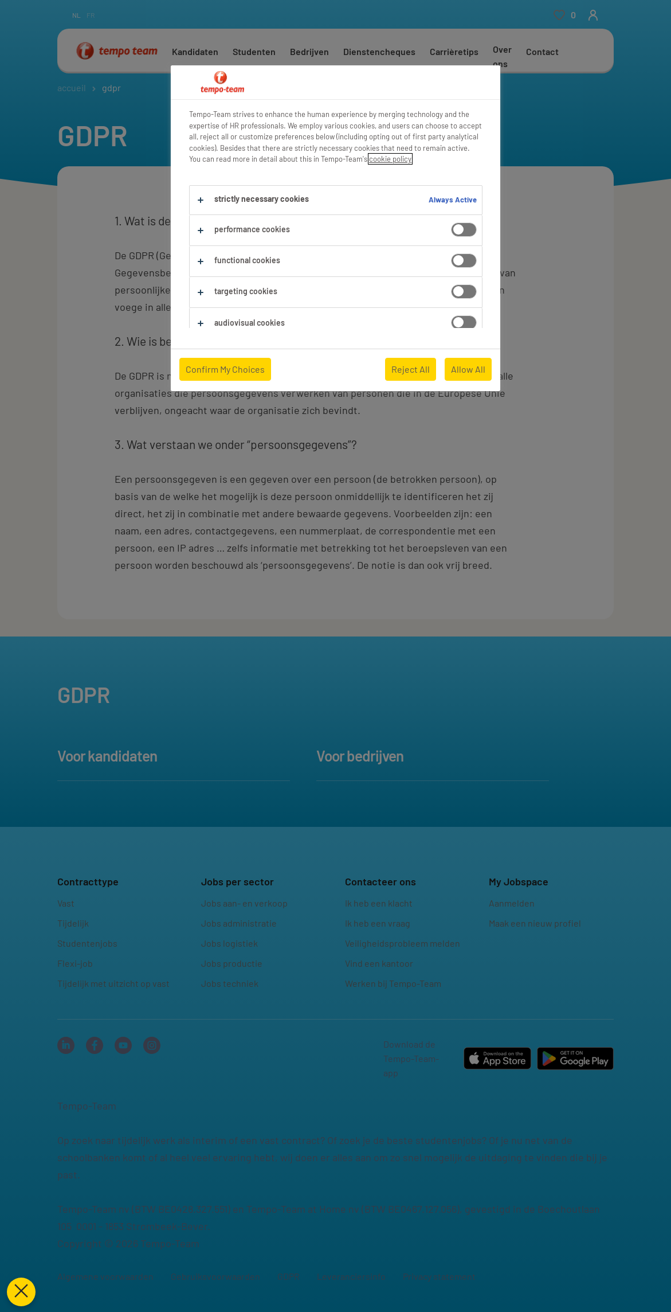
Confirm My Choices (225, 369)
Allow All (468, 369)
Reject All (410, 369)
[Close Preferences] (20, 1292)
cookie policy (390, 158)
